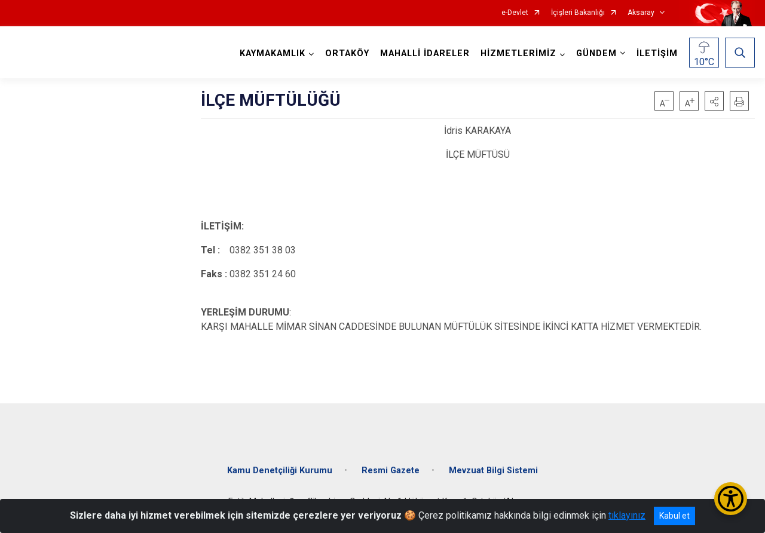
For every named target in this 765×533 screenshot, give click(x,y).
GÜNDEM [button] (596, 53)
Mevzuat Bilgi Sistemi (493, 470)
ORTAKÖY (347, 53)
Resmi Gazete (391, 470)
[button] (714, 101)
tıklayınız (626, 515)
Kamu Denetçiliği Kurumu (279, 470)
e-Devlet (514, 13)
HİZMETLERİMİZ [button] (518, 53)
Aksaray (641, 13)
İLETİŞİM (657, 53)
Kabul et (674, 515)
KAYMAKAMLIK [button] (272, 53)
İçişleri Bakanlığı (578, 13)
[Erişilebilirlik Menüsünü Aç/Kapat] (730, 498)
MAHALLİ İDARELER (425, 53)
